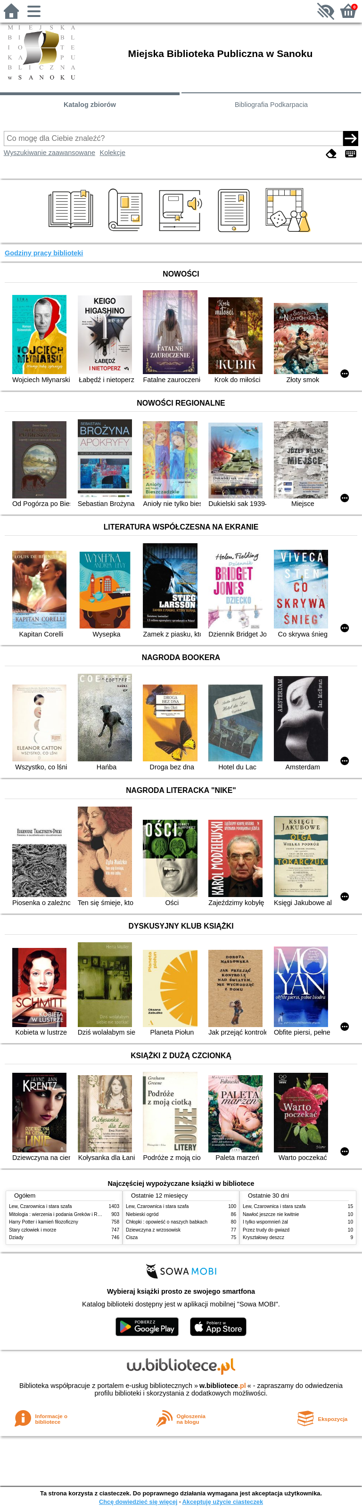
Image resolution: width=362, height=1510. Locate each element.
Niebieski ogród (142, 1214)
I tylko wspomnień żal (265, 1221)
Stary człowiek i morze (32, 1229)
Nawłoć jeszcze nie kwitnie (271, 1214)
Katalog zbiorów (90, 104)
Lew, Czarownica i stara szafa (40, 1206)
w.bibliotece (222, 1385)
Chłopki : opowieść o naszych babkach (166, 1221)
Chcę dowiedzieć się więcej (138, 1501)
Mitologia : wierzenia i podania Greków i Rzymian (61, 1214)
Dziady (16, 1237)
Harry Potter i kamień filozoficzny (43, 1221)
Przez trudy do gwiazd (266, 1229)
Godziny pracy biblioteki (44, 253)
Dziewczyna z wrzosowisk (153, 1229)
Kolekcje (112, 152)
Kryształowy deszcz (263, 1237)
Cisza (132, 1237)
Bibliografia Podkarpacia (271, 104)
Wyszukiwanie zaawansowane (49, 152)
